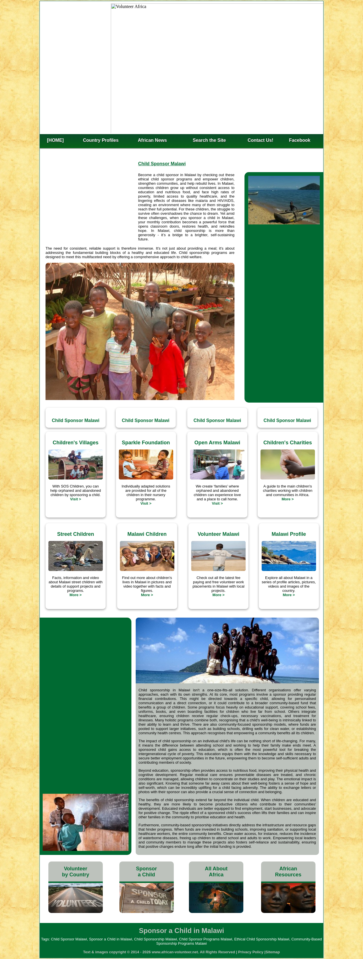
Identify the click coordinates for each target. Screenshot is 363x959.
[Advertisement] (92, 207)
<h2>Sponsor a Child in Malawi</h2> (181, 67)
